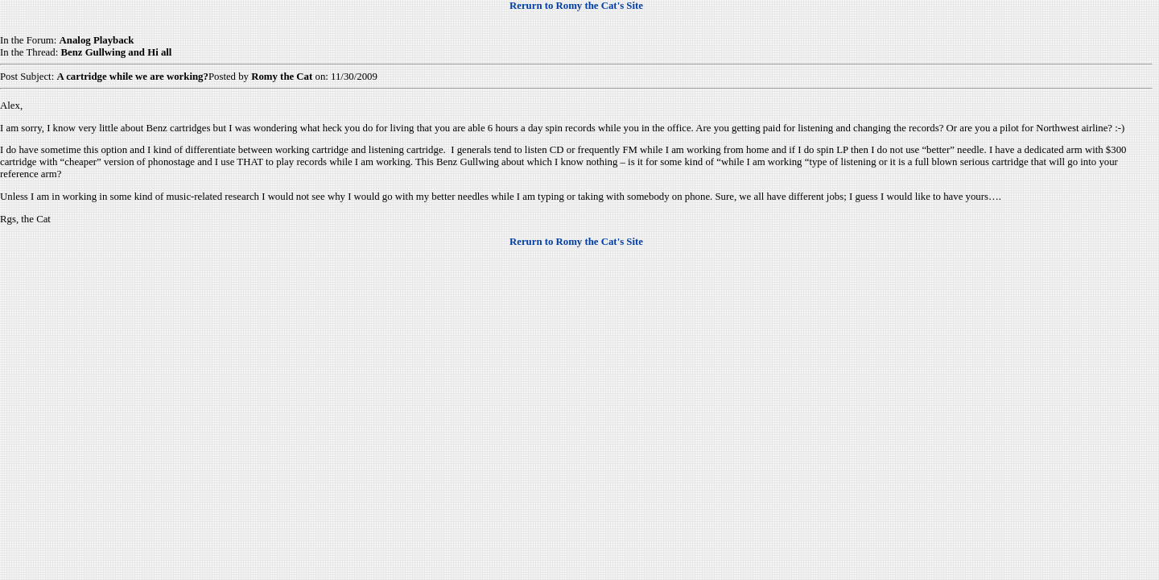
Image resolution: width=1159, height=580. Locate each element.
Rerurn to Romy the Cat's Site (576, 5)
